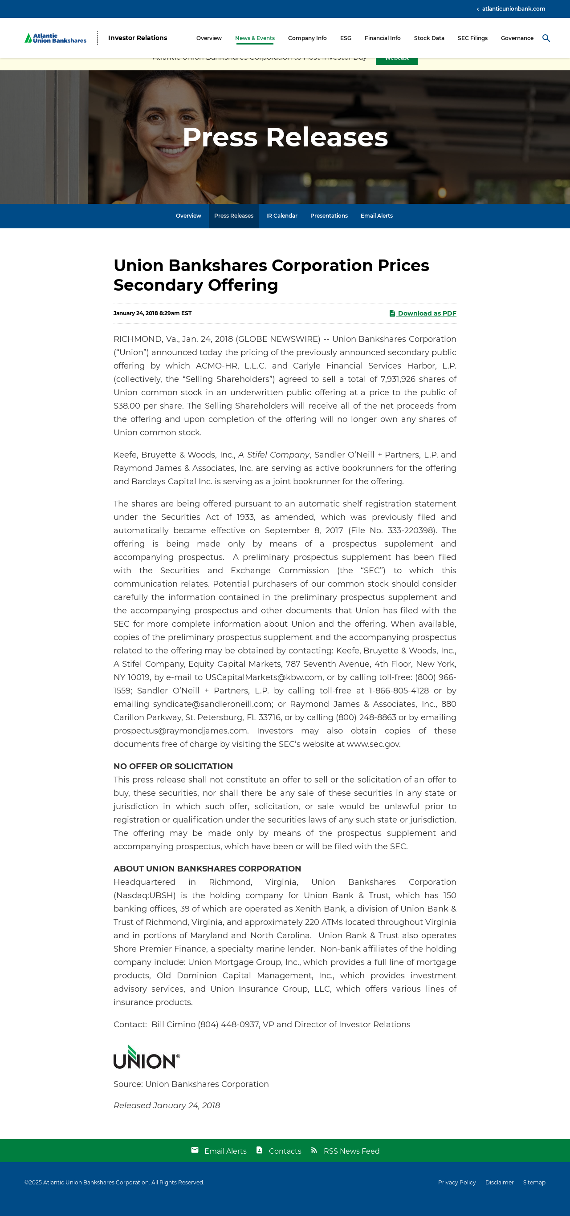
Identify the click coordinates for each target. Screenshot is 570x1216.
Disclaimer (499, 1195)
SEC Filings (473, 38)
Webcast (397, 70)
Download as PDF (422, 326)
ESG (345, 38)
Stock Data (429, 38)
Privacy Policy (457, 1195)
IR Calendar (281, 228)
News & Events (255, 38)
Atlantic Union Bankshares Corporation (96, 1195)
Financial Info (383, 38)
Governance (517, 38)
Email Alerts (377, 228)
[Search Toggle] (546, 38)
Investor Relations (137, 38)
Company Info (307, 38)
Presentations (329, 228)
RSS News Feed (352, 1164)
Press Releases (233, 228)
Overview (209, 38)
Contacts (285, 1164)
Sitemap (534, 1195)
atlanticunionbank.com (513, 8)
